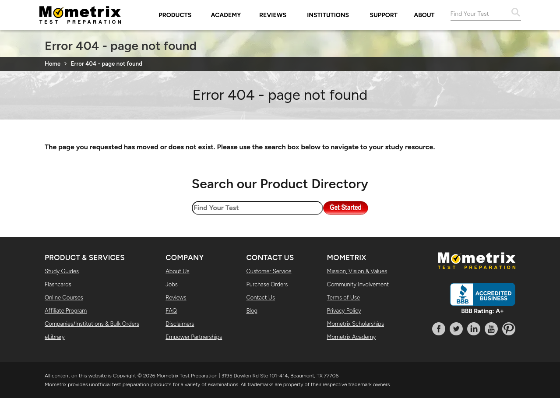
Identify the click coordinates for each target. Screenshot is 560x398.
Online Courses (64, 297)
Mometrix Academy (351, 337)
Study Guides (62, 271)
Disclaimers (180, 324)
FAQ (171, 310)
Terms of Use (343, 297)
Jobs (172, 284)
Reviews (272, 15)
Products (174, 15)
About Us (177, 271)
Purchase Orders (267, 284)
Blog (251, 310)
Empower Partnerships (194, 337)
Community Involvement (358, 284)
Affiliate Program (66, 310)
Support (384, 15)
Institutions (328, 15)
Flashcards (58, 284)
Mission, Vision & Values (357, 271)
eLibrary (55, 337)
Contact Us (260, 297)
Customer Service (268, 271)
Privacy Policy (344, 310)
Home (52, 63)
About (424, 15)
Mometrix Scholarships (355, 324)
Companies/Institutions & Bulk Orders (92, 324)
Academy (226, 15)
